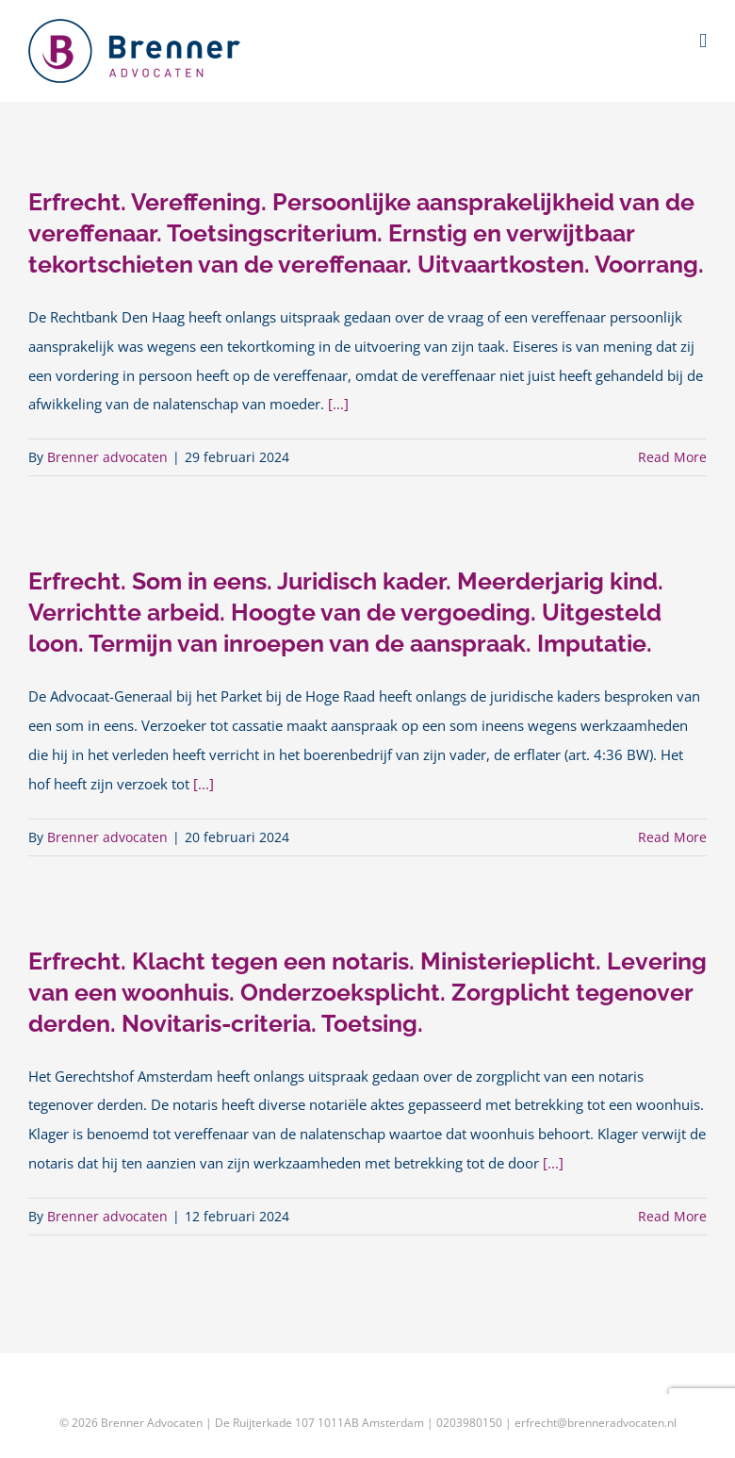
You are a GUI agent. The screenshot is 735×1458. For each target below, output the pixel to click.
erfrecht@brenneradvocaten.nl (595, 1423)
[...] (338, 404)
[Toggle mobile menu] (703, 41)
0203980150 (469, 1423)
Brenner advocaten (107, 457)
